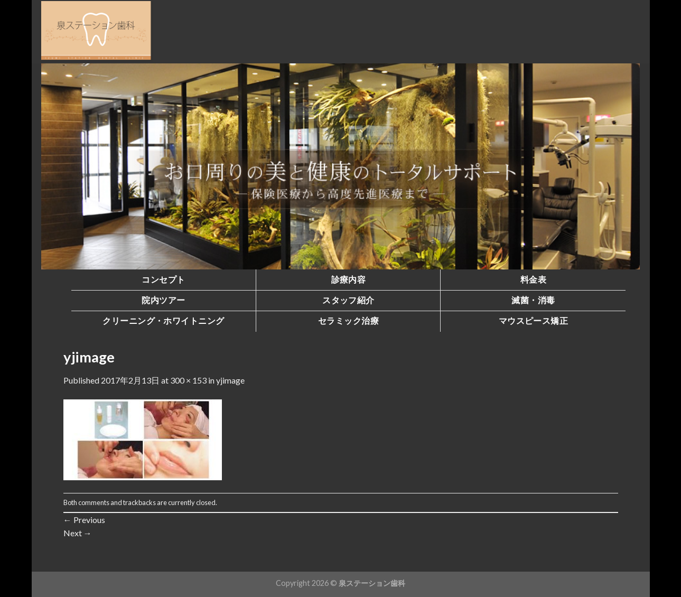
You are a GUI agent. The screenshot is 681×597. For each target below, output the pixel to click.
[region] (341, 166)
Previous (84, 520)
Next (77, 533)
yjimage (230, 380)
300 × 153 (188, 380)
